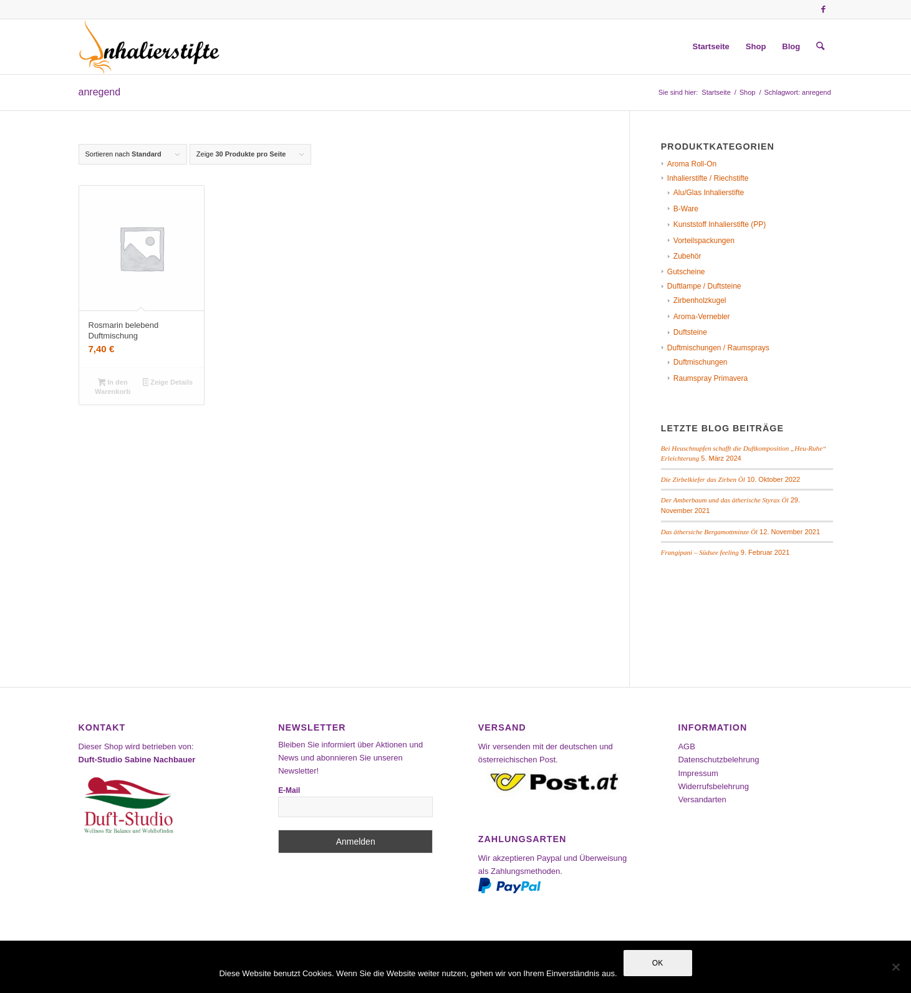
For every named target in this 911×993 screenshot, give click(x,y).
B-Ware (685, 208)
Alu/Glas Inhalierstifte (708, 192)
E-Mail (289, 790)
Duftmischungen (700, 362)
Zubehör (687, 256)
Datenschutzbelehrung (718, 759)
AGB (686, 746)
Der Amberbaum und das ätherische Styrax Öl (725, 500)
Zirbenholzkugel (699, 300)
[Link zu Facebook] (823, 9)
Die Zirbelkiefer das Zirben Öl (703, 479)
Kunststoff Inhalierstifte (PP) (719, 224)
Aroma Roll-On (691, 164)
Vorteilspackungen (704, 240)
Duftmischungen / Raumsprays (718, 347)
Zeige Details (168, 383)
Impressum (698, 773)
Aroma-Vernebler (701, 316)
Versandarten (702, 799)
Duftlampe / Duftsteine (704, 286)
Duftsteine (690, 332)
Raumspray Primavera (710, 378)
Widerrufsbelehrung (713, 786)
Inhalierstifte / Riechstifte (708, 178)
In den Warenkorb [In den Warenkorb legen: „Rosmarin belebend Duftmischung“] (112, 386)
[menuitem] (711, 46)
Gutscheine (686, 271)
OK (657, 963)
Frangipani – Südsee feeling (700, 552)
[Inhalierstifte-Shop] (150, 46)
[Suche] (820, 46)
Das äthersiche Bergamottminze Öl (709, 531)
